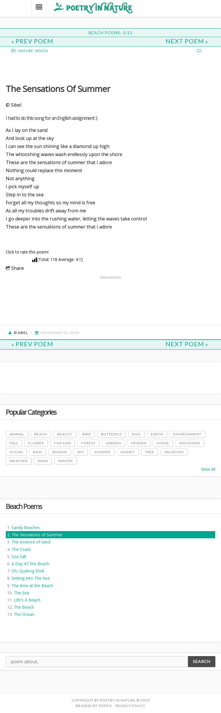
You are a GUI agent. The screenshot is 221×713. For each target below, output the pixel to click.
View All (208, 469)
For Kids (62, 443)
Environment (187, 434)
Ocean (16, 452)
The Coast (21, 549)
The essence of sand (31, 542)
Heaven (138, 443)
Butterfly (111, 434)
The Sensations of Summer (37, 534)
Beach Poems (24, 506)
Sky (80, 452)
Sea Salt (19, 556)
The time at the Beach (32, 585)
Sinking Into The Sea (30, 578)
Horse (163, 443)
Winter (65, 461)
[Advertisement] (52, 68)
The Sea (21, 592)
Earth (157, 434)
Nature (25, 51)
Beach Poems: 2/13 (110, 32)
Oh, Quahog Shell (28, 571)
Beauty (64, 434)
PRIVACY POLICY (130, 706)
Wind (43, 461)
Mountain (189, 443)
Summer (102, 452)
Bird (86, 434)
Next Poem (186, 41)
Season (59, 452)
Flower (36, 443)
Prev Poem (32, 41)
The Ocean (24, 614)
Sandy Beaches (26, 527)
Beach (41, 51)
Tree (149, 452)
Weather (18, 461)
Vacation (174, 452)
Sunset (128, 452)
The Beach (24, 607)
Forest (88, 443)
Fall (13, 443)
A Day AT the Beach (30, 563)
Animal (16, 434)
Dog (136, 434)
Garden (113, 443)
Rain (37, 452)
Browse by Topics (94, 706)
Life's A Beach (27, 600)
